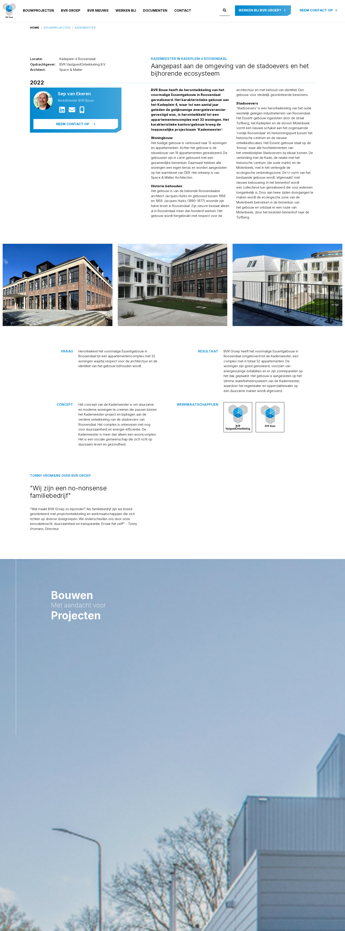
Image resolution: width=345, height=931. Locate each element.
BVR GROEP (70, 10)
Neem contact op (318, 10)
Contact (182, 10)
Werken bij (126, 10)
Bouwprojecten (38, 10)
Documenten (155, 10)
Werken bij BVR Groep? (262, 10)
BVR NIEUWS (97, 10)
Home (34, 27)
